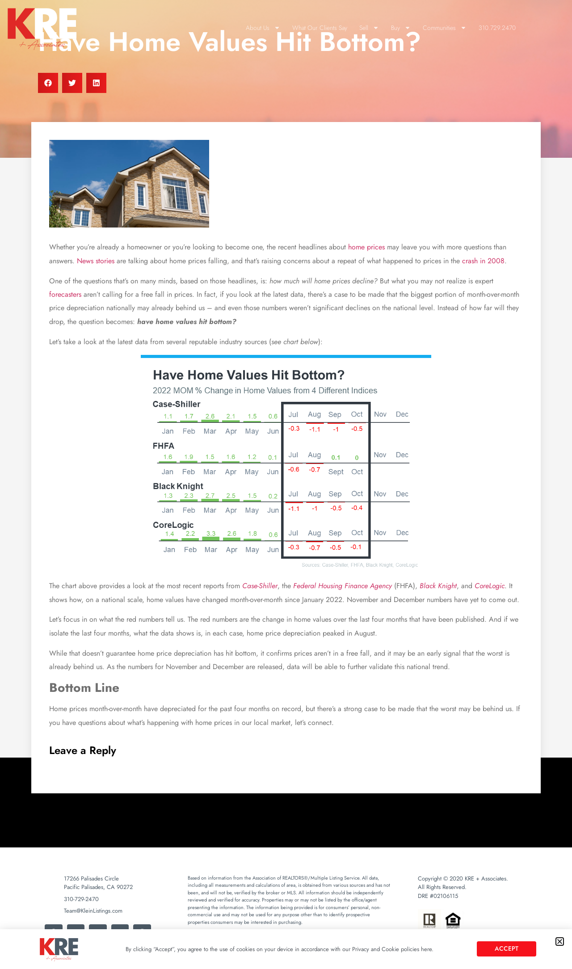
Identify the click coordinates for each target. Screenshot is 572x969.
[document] (286, 484)
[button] (559, 941)
